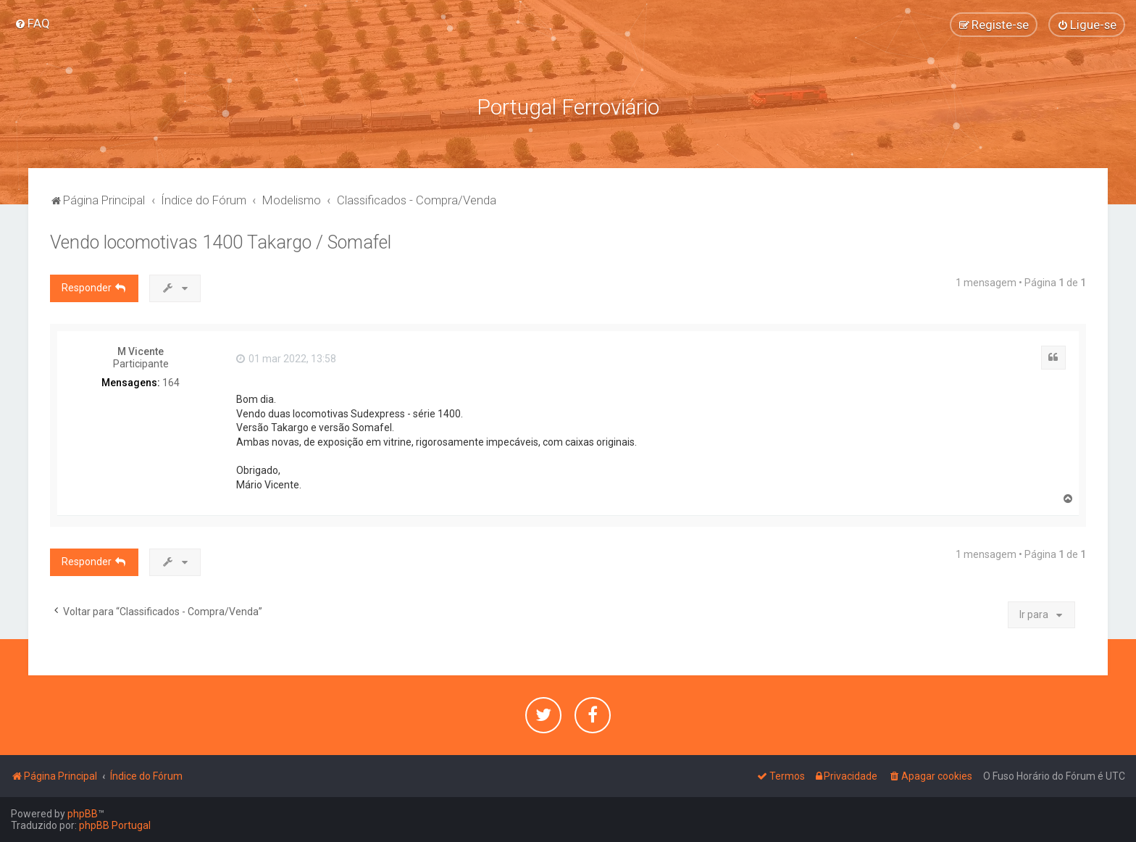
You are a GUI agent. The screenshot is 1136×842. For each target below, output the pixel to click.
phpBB (82, 814)
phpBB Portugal (115, 825)
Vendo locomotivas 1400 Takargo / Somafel (220, 242)
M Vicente (140, 351)
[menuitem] (32, 23)
